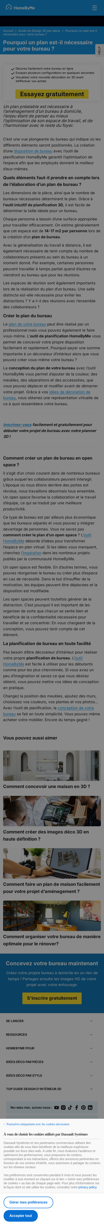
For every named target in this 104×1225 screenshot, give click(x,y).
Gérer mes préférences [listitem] (28, 1202)
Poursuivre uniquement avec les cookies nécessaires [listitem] (37, 1124)
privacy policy (88, 1187)
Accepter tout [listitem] (20, 1216)
